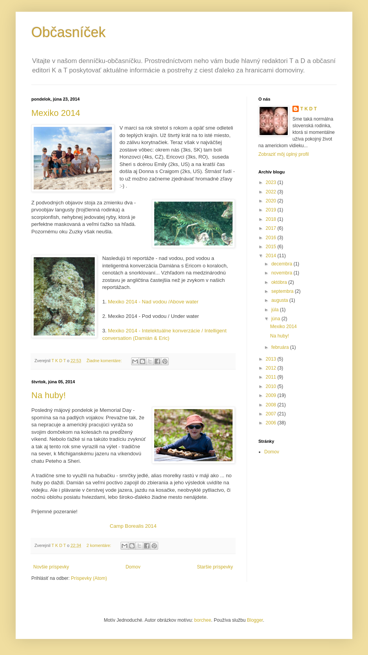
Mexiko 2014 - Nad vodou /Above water (153, 302)
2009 (272, 395)
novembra (282, 273)
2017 (272, 228)
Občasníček (68, 32)
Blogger (255, 620)
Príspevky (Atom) (89, 578)
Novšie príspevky (51, 567)
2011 (272, 377)
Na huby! (48, 395)
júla (275, 309)
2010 (272, 386)
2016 (272, 237)
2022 (272, 192)
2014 (272, 255)
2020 (272, 201)
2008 (272, 405)
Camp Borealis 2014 (133, 526)
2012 (272, 368)
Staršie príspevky (215, 567)
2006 (272, 423)
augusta (280, 300)
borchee (202, 620)
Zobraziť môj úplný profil (283, 154)
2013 (272, 359)
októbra (279, 282)
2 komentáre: (99, 545)
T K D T (308, 109)
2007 (272, 414)
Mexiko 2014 (55, 113)
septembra (283, 291)
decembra (282, 264)
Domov (133, 567)
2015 (272, 246)
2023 (272, 182)
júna (276, 318)
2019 (272, 210)
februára (280, 347)
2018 (272, 219)
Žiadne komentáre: (105, 360)
